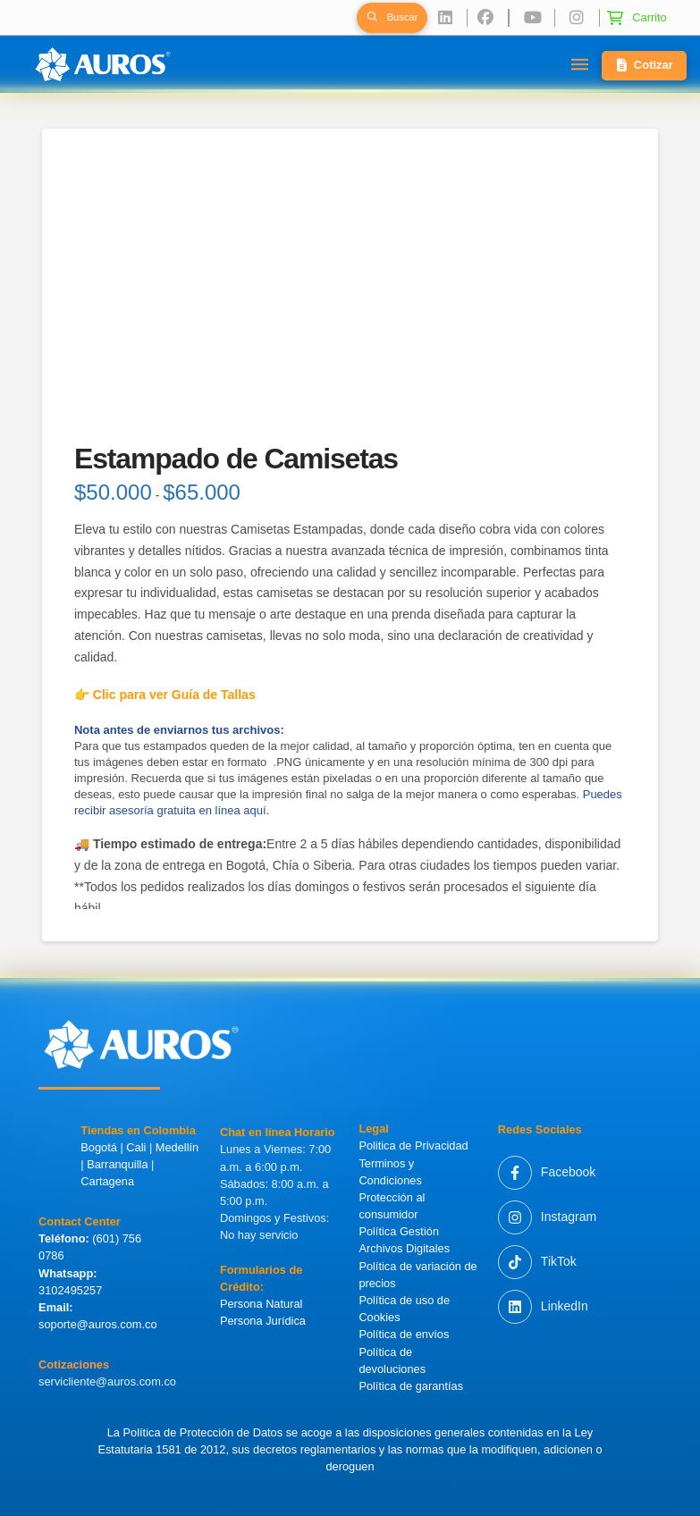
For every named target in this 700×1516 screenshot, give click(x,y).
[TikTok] (537, 1262)
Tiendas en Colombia (137, 1130)
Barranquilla (117, 1164)
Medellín (177, 1147)
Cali (136, 1147)
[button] (391, 18)
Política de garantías (410, 1386)
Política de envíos (403, 1334)
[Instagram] (547, 1217)
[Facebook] (546, 1173)
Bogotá (98, 1147)
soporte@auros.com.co (97, 1324)
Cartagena (107, 1181)
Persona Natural (261, 1303)
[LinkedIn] (543, 1307)
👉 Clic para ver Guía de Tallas (165, 694)
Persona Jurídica (263, 1320)
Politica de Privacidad (413, 1145)
